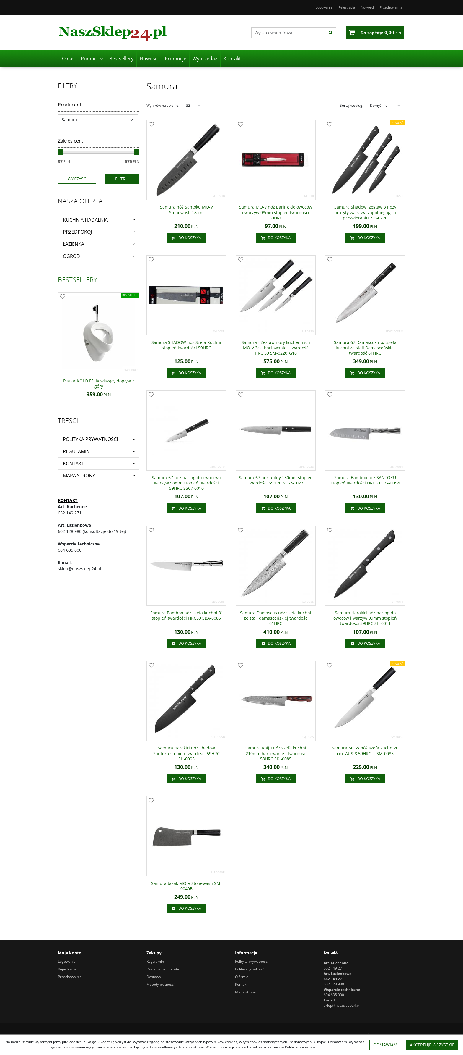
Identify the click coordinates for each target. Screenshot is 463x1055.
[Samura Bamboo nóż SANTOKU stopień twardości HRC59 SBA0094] (365, 480)
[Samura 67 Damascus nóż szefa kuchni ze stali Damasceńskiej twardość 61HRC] (365, 348)
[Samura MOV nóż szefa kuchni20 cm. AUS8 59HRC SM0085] (365, 750)
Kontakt (232, 58)
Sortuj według (351, 105)
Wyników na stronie (162, 105)
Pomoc (89, 58)
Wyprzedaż (205, 58)
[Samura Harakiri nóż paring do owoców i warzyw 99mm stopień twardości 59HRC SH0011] (365, 618)
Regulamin (76, 451)
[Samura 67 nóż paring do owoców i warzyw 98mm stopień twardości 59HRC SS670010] (186, 483)
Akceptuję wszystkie (432, 1045)
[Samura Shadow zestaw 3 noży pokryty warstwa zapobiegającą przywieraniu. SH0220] (365, 212)
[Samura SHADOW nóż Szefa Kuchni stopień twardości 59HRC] (186, 345)
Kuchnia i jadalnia (85, 220)
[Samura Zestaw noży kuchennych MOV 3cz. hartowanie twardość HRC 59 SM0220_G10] (276, 348)
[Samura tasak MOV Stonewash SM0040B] (186, 886)
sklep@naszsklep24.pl (342, 1005)
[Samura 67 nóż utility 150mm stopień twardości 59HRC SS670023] (276, 480)
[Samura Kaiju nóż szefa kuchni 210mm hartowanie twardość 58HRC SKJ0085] (276, 753)
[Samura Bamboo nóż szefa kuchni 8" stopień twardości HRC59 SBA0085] (186, 615)
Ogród (71, 256)
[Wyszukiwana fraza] (288, 33)
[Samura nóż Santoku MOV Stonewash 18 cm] (186, 209)
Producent (70, 104)
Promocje (175, 58)
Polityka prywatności (90, 439)
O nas (68, 58)
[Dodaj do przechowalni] (151, 124)
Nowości (149, 58)
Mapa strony (79, 475)
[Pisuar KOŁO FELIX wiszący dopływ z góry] (98, 383)
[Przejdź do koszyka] (381, 32)
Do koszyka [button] (186, 238)
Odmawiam (385, 1045)
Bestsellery (121, 58)
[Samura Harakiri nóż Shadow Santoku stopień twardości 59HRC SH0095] (186, 753)
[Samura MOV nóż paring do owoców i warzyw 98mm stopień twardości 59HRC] (276, 212)
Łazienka (73, 244)
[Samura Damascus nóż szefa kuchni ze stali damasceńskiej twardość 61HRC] (276, 618)
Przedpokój (77, 232)
